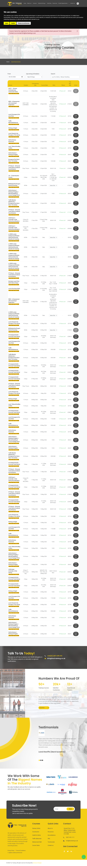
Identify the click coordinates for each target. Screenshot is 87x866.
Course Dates (36, 845)
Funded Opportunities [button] (63, 3)
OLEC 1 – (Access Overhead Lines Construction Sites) (13, 90)
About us (29, 3)
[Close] (77, 31)
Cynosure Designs (37, 862)
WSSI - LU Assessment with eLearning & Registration (13, 103)
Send (70, 809)
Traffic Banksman (36, 838)
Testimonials (51, 842)
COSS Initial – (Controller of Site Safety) (12, 571)
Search (53, 74)
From (9, 74)
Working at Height (12, 128)
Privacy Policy (11, 850)
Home (25, 3)
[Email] (60, 809)
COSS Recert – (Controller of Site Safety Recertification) (13, 219)
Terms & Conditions (21, 850)
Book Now (49, 3)
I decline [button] (13, 23)
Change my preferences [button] (24, 23)
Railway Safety (36, 828)
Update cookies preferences (15, 852)
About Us (50, 828)
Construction (35, 832)
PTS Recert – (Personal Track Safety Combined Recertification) (14, 167)
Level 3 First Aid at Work (14, 288)
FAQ (49, 838)
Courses (34, 3)
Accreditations (52, 835)
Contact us (72, 3)
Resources (55, 3)
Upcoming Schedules (32, 74)
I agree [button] (6, 23)
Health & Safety (36, 835)
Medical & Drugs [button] (41, 3)
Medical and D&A (37, 842)
